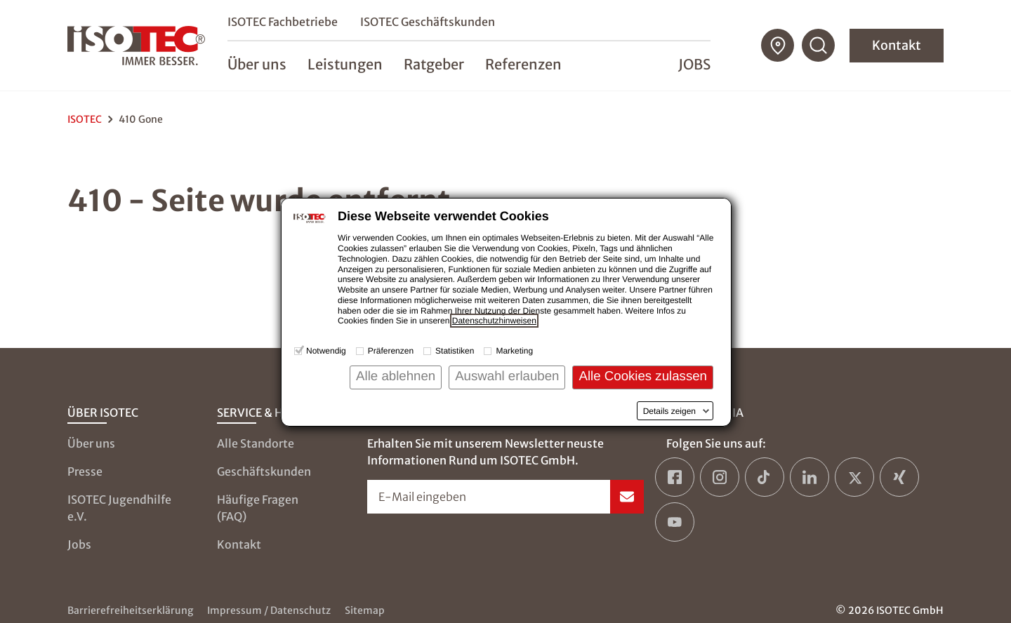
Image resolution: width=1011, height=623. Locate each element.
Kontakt (896, 45)
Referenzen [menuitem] (523, 64)
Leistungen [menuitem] (345, 64)
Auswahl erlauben (507, 375)
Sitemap (365, 610)
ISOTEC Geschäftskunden (427, 22)
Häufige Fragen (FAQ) (257, 508)
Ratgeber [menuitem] (434, 64)
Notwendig (326, 351)
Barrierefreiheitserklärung (130, 610)
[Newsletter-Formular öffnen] (506, 497)
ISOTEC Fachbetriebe (282, 22)
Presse (85, 471)
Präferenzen (391, 351)
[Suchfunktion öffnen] (818, 45)
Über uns (91, 443)
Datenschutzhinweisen (494, 321)
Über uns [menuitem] (256, 64)
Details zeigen (669, 411)
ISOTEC (84, 119)
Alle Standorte (255, 443)
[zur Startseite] (136, 45)
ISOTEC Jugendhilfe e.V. (119, 508)
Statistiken (454, 351)
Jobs (694, 64)
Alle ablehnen (395, 375)
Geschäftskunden (264, 471)
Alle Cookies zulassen (643, 375)
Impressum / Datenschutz (269, 610)
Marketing (514, 351)
